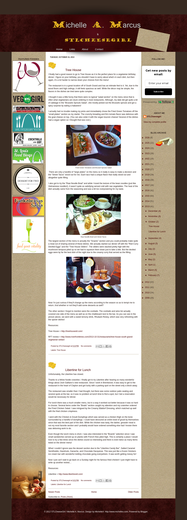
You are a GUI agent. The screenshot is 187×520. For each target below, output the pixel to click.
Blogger (144, 511)
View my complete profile (154, 122)
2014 (147, 201)
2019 (147, 175)
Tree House (73, 70)
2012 (147, 282)
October (152, 222)
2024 (147, 148)
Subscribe (158, 92)
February (152, 275)
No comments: (86, 346)
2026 (147, 137)
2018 (147, 180)
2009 (147, 298)
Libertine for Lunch (78, 370)
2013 (147, 206)
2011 (147, 287)
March (151, 270)
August (151, 243)
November (153, 216)
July (150, 249)
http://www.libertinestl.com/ (71, 474)
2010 (147, 292)
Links (72, 49)
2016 (147, 190)
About (85, 49)
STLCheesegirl (65, 346)
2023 (147, 153)
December (153, 211)
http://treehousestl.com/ (72, 331)
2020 (147, 169)
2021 (147, 164)
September (153, 238)
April (150, 265)
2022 (147, 159)
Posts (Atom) (67, 497)
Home (59, 49)
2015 (147, 196)
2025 (147, 143)
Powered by (158, 102)
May (150, 259)
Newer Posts (54, 492)
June (150, 254)
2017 (147, 185)
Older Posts (133, 492)
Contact (99, 49)
